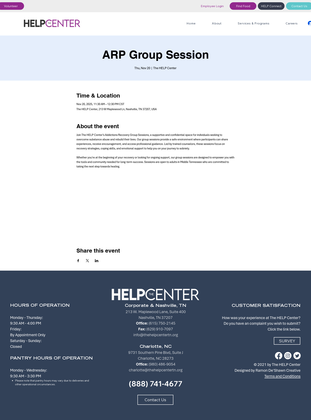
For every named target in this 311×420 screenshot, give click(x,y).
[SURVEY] (287, 341)
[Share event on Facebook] (78, 260)
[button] (253, 23)
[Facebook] (278, 355)
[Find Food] (243, 6)
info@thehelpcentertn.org (155, 334)
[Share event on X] (87, 260)
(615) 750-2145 (162, 323)
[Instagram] (287, 355)
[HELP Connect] (271, 6)
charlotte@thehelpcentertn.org (155, 369)
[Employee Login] (212, 6)
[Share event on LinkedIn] (96, 260)
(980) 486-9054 (162, 364)
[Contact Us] (155, 400)
